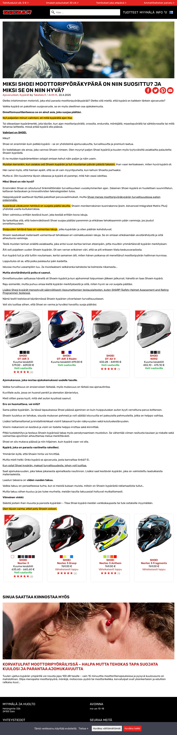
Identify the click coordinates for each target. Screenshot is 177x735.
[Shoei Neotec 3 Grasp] (66, 548)
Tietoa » (83, 728)
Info (159, 12)
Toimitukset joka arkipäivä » (111, 2)
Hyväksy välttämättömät (107, 728)
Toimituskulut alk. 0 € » (16, 2)
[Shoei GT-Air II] (110, 343)
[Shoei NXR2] (154, 343)
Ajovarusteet (10, 94)
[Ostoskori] (165, 12)
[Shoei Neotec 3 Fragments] (154, 548)
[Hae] (85, 12)
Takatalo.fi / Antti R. (46, 94)
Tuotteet (130, 12)
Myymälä (147, 12)
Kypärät (24, 94)
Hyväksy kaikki (132, 728)
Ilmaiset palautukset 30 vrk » (62, 2)
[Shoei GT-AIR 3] (23, 343)
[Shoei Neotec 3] (23, 548)
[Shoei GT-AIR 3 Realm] (66, 343)
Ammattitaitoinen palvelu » (159, 2)
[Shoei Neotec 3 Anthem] (110, 548)
